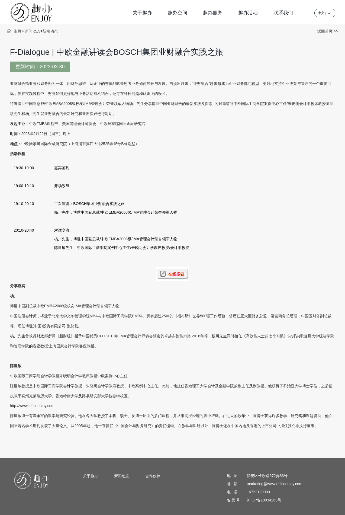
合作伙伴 (152, 476)
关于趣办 (142, 12)
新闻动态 (32, 31)
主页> (19, 31)
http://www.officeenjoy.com (32, 406)
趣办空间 (177, 12)
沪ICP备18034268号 (264, 500)
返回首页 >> (327, 31)
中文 (321, 13)
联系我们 (283, 12)
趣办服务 (213, 12)
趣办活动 (248, 12)
